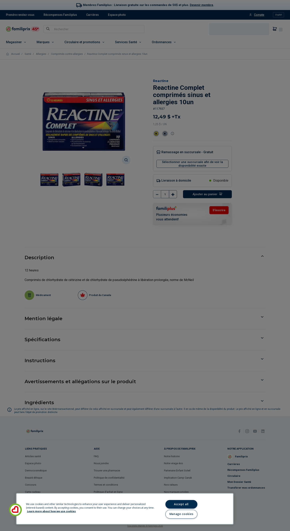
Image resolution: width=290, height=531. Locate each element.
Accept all (181, 504)
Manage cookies (181, 514)
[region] (125, 509)
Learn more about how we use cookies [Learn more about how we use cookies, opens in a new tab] (51, 511)
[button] (15, 509)
